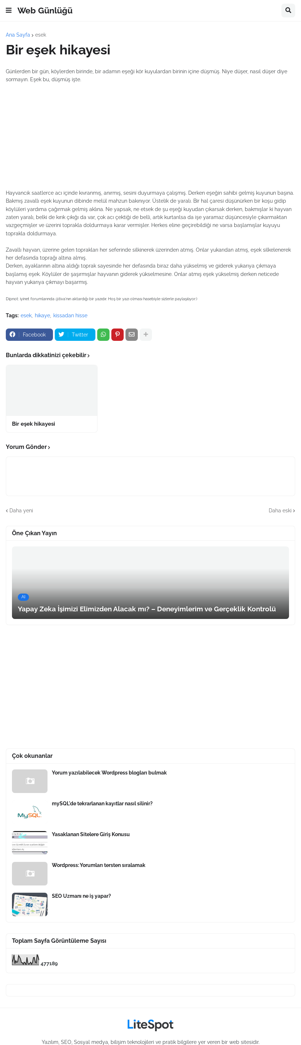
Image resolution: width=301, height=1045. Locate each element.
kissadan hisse (70, 315)
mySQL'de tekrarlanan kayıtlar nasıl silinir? (102, 803)
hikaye (42, 315)
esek (40, 34)
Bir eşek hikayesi (33, 424)
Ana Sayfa (18, 34)
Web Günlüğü (45, 10)
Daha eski (280, 510)
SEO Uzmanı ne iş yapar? (81, 896)
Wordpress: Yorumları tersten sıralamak (98, 865)
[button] (8, 10)
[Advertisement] (150, 136)
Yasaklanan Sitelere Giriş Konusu (91, 834)
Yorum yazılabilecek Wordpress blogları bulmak (109, 773)
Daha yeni (21, 510)
